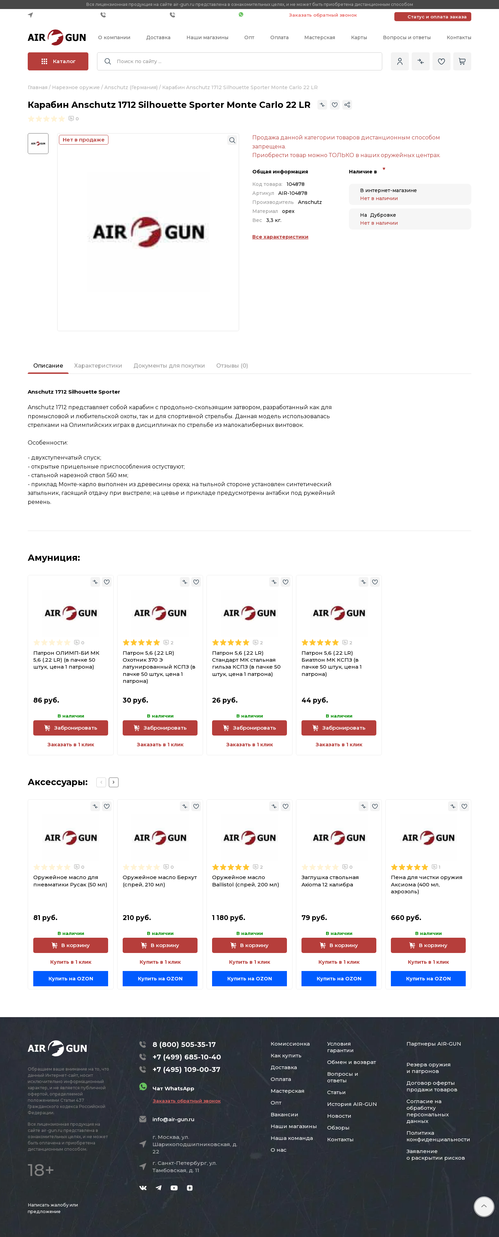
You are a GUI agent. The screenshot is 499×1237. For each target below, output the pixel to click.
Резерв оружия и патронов (428, 1067)
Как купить (286, 1055)
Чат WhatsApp (260, 15)
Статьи (336, 1092)
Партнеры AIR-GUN (433, 1043)
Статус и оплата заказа (437, 16)
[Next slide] (114, 782)
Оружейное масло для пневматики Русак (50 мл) (70, 880)
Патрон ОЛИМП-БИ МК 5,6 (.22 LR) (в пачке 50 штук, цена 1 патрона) (66, 660)
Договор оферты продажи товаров (431, 1086)
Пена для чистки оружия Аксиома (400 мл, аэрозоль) (427, 884)
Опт (249, 37)
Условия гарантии (340, 1047)
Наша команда (292, 1138)
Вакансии (284, 1114)
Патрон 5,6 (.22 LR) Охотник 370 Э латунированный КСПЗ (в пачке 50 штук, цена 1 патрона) (159, 667)
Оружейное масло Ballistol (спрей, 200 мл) (245, 880)
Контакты (459, 37)
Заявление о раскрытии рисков (435, 1154)
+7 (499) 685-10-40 (133, 15)
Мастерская (319, 37)
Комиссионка (290, 1043)
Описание (48, 365)
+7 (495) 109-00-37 (202, 15)
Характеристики (98, 365)
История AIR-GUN (352, 1104)
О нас (279, 1149)
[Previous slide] (101, 782)
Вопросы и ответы (407, 37)
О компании (114, 37)
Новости (339, 1116)
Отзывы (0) (232, 365)
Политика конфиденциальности (438, 1136)
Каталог (59, 61)
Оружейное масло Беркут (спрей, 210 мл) (160, 880)
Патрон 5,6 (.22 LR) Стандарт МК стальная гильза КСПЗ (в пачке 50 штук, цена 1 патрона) (246, 663)
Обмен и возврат (351, 1062)
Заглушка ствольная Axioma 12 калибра (330, 880)
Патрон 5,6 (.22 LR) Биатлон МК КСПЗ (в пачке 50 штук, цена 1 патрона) (331, 663)
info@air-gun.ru (173, 1119)
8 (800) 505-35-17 (184, 1044)
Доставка (158, 37)
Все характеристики (280, 237)
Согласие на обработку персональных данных (427, 1111)
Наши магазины (207, 37)
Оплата (279, 37)
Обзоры (338, 1127)
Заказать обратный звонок (323, 15)
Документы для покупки (169, 365)
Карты (359, 37)
